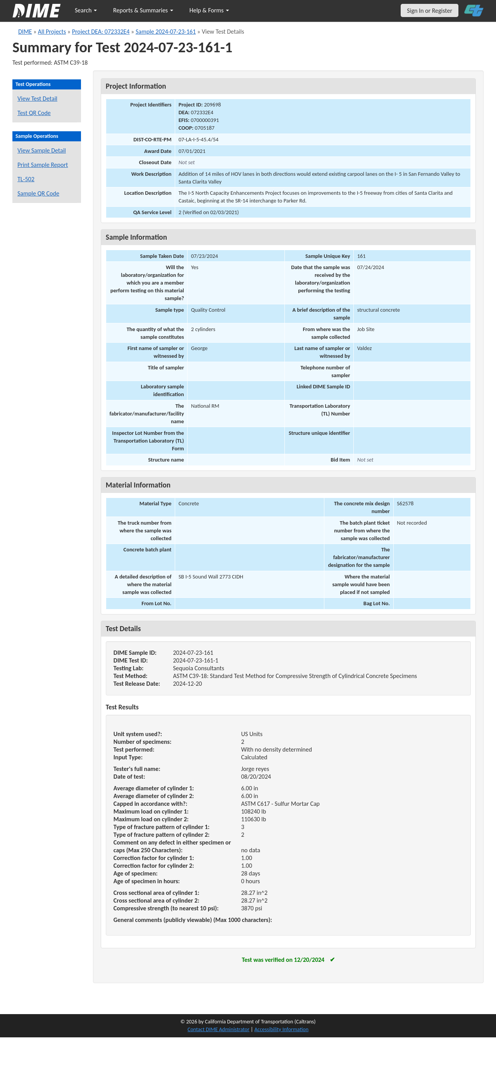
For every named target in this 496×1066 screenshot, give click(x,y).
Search (86, 10)
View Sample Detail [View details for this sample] (41, 150)
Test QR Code (34, 113)
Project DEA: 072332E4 (101, 31)
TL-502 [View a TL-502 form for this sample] (25, 179)
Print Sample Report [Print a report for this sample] (42, 164)
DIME (25, 31)
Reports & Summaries (143, 10)
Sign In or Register (429, 10)
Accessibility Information (281, 1029)
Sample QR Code (38, 193)
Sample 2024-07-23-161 (166, 31)
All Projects (52, 31)
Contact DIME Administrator (219, 1029)
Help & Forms (209, 10)
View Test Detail (37, 98)
